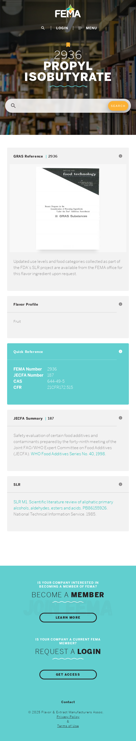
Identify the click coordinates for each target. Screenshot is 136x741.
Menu (87, 28)
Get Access (68, 674)
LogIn (62, 28)
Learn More (68, 617)
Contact (68, 702)
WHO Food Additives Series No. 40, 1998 (68, 454)
